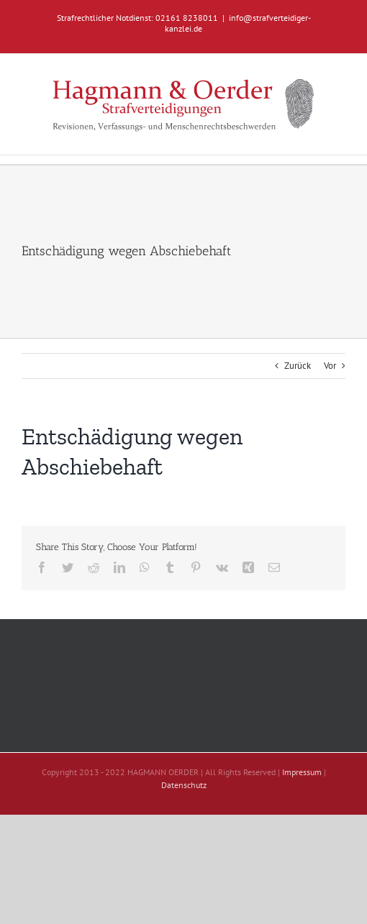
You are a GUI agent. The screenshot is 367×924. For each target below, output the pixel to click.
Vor (330, 366)
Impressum (302, 772)
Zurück (297, 366)
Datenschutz (184, 784)
